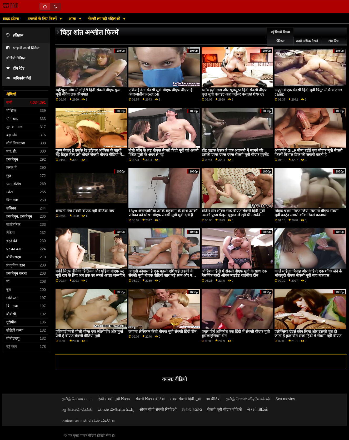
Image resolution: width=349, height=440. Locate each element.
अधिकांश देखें (18, 78)
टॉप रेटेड (15, 68)
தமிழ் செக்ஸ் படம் (77, 399)
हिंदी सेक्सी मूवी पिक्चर (114, 399)
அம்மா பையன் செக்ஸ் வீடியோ (88, 420)
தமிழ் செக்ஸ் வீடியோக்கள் (248, 399)
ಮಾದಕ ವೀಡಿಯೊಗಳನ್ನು (116, 409)
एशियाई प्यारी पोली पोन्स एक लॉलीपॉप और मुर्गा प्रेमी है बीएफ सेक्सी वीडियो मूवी (89, 333)
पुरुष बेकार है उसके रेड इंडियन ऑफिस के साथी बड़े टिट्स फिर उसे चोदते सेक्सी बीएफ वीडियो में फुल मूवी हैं (89, 154)
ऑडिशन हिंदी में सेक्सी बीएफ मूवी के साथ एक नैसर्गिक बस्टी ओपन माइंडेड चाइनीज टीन (234, 273)
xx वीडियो (213, 399)
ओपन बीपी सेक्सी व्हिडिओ (158, 409)
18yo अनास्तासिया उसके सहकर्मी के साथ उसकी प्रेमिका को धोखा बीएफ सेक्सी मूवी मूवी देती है (162, 213)
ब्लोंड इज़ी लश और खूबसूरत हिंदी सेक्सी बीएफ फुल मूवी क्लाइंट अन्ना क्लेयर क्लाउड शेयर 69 (234, 92)
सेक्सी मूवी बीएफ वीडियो (224, 409)
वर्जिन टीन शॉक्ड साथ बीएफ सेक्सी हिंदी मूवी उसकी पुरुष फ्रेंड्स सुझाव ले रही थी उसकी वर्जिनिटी (233, 215)
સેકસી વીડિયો (257, 409)
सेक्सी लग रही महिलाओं (104, 19)
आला (73, 19)
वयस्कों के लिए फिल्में (43, 19)
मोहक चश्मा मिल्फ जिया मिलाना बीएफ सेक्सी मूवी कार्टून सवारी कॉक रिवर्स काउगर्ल (306, 213)
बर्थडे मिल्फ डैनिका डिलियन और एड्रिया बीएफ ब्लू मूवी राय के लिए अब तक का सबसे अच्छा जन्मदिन (90, 273)
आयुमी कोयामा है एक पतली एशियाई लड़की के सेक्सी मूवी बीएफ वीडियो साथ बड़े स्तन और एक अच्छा (161, 275)
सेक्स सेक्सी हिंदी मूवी (185, 399)
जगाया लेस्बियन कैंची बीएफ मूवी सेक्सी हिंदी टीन (162, 331)
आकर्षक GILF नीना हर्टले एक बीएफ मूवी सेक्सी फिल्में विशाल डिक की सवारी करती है (308, 152)
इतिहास (14, 35)
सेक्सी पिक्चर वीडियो (150, 399)
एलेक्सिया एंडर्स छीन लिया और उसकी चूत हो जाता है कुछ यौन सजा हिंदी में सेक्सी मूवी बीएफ (308, 333)
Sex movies (285, 399)
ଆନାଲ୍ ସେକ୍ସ (192, 409)
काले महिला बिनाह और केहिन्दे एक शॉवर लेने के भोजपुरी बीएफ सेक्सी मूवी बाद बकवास (308, 273)
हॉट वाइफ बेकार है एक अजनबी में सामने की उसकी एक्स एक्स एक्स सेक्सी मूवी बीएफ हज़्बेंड (235, 152)
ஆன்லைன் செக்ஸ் (77, 409)
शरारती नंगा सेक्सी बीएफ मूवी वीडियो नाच (85, 211)
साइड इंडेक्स (11, 19)
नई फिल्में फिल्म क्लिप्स (280, 36)
